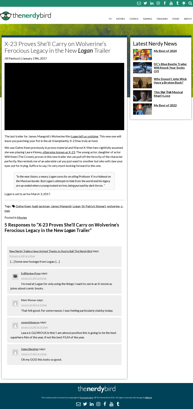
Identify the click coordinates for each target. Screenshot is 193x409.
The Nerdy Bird (86, 397)
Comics (133, 18)
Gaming (147, 18)
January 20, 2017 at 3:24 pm (34, 305)
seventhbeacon (30, 322)
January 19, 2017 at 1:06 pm (34, 354)
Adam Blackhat (30, 349)
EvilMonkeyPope (31, 273)
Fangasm (162, 18)
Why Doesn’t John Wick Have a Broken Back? (170, 80)
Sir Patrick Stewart (94, 206)
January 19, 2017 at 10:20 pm (34, 327)
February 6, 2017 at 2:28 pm (22, 256)
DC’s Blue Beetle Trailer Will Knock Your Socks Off (170, 67)
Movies (120, 18)
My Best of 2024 (165, 51)
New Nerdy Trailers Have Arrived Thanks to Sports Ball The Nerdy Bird (50, 251)
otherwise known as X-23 (59, 152)
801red (148, 397)
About (188, 18)
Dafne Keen (23, 206)
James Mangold (61, 206)
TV (110, 18)
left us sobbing (84, 136)
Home (175, 18)
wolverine (113, 206)
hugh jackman (41, 206)
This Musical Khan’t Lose (168, 93)
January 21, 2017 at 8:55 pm (34, 278)
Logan (76, 206)
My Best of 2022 (165, 105)
